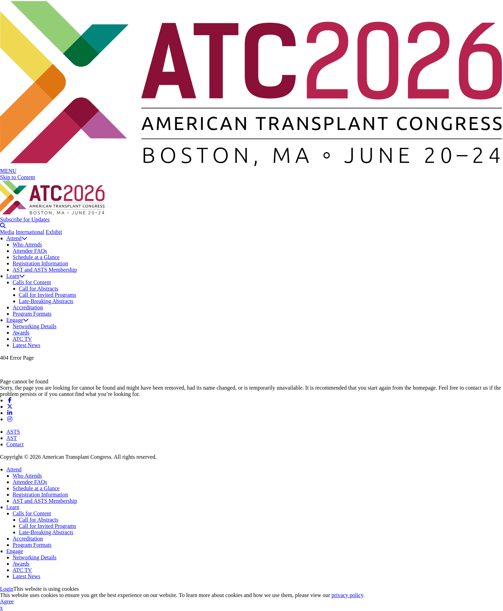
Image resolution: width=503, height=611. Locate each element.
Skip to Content (17, 177)
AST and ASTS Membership (45, 270)
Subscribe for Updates (25, 219)
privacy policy (347, 595)
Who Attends (27, 245)
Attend (16, 238)
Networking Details (35, 326)
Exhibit (54, 232)
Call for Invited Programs (47, 295)
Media (7, 232)
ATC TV (22, 339)
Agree (7, 601)
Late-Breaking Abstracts (46, 301)
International (30, 232)
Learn (15, 276)
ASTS (13, 432)
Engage (17, 320)
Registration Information (40, 263)
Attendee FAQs (30, 251)
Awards (21, 333)
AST (11, 438)
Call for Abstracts (38, 289)
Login (6, 589)
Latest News (27, 345)
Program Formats (32, 314)
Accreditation (28, 307)
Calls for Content (32, 282)
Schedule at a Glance (36, 257)
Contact (15, 444)
